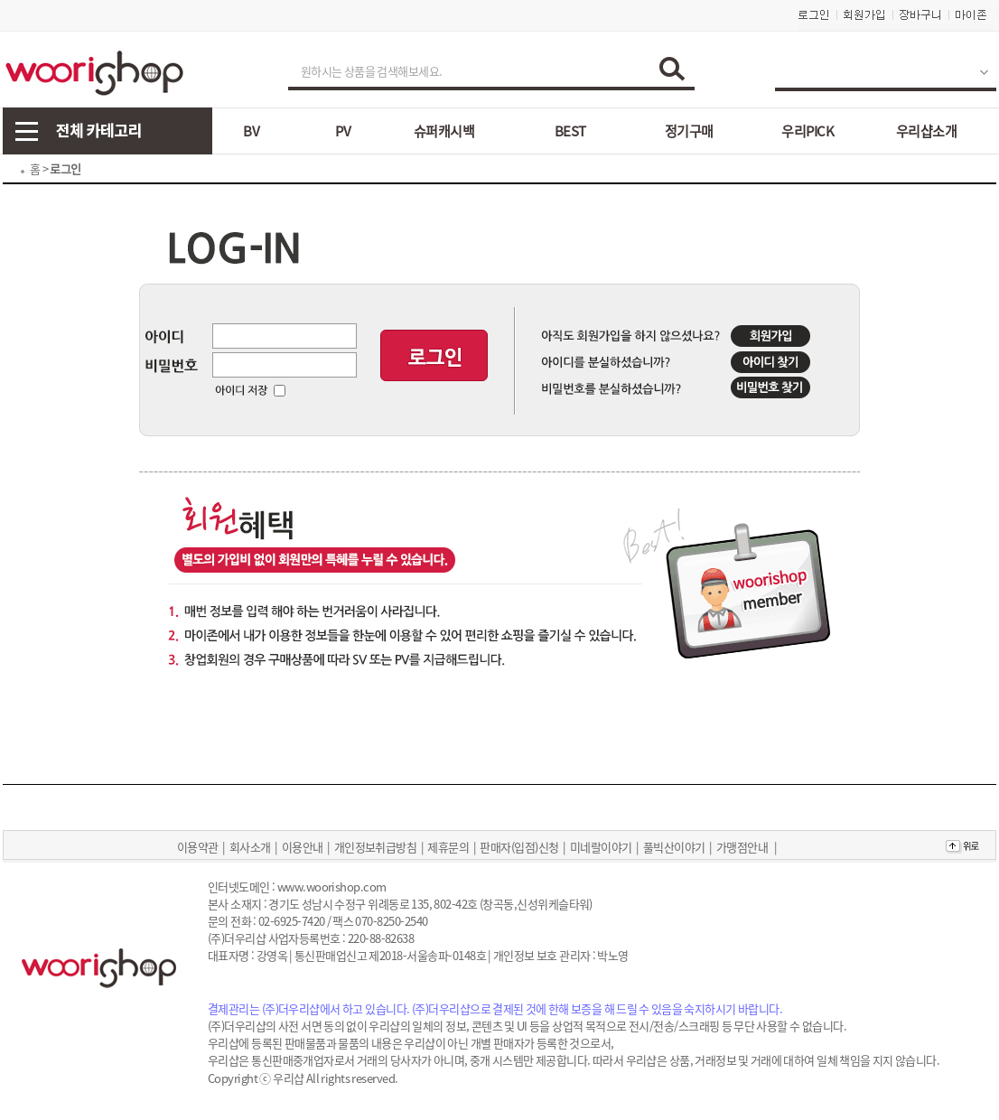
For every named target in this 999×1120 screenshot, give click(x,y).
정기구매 (689, 131)
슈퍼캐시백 (444, 131)
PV (342, 131)
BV (251, 131)
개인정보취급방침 (375, 846)
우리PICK (807, 131)
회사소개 (250, 846)
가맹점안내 (742, 846)
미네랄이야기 (601, 846)
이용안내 (302, 846)
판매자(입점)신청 (519, 846)
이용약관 (198, 846)
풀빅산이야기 (674, 846)
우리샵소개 (926, 131)
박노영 (612, 955)
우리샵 (288, 1078)
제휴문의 (448, 846)
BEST (570, 131)
